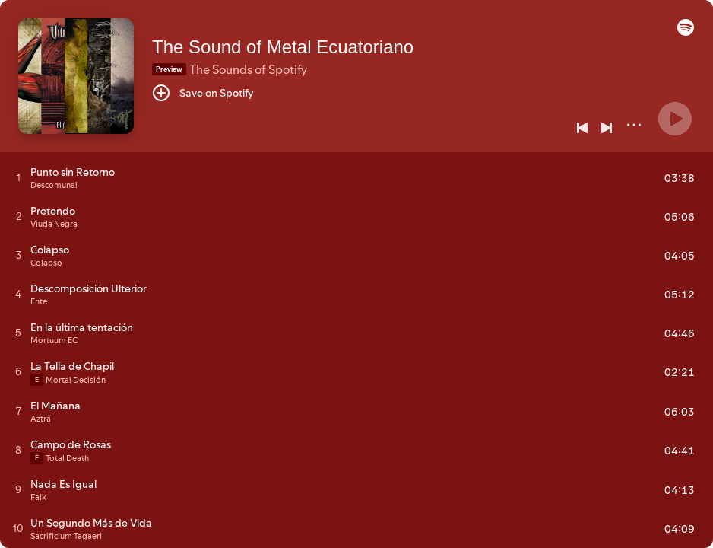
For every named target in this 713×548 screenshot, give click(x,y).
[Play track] (19, 177)
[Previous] (582, 128)
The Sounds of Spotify (248, 69)
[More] (634, 125)
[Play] (675, 118)
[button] (686, 32)
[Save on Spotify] (203, 93)
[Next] (607, 128)
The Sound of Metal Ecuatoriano (283, 47)
